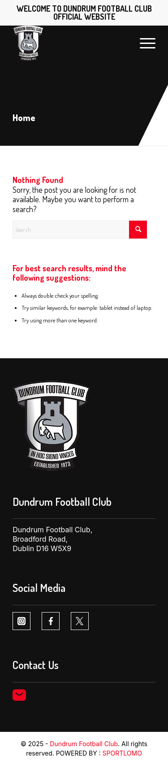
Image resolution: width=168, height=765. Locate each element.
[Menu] (143, 43)
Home (24, 117)
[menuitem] (143, 43)
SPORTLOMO (122, 753)
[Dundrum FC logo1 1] (70, 43)
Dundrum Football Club (84, 744)
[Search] (80, 230)
